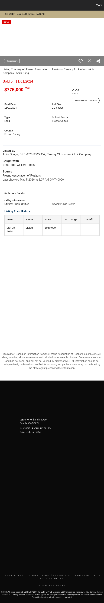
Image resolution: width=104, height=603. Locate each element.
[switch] (80, 61)
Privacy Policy (38, 575)
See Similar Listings (86, 100)
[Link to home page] (3, 5)
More (99, 5)
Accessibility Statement (72, 575)
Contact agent (11, 61)
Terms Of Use (13, 575)
